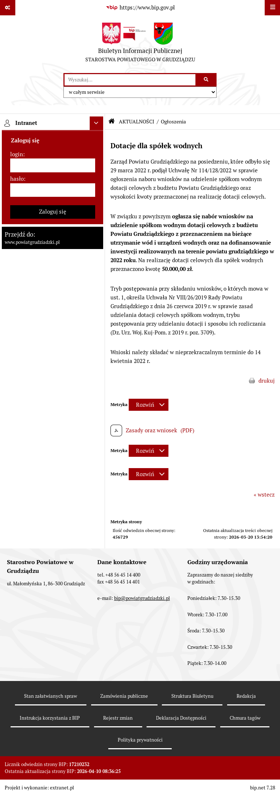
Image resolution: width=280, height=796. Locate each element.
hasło (17, 178)
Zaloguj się (52, 211)
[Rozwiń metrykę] (148, 405)
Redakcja (246, 696)
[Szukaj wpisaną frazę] (207, 80)
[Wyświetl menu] (272, 7)
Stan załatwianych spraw (50, 696)
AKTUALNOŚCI (136, 121)
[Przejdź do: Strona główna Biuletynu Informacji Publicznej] (111, 121)
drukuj (266, 380)
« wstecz (264, 494)
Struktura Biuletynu (192, 696)
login (16, 154)
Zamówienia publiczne (124, 696)
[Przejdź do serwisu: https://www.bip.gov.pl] (140, 7)
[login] (52, 165)
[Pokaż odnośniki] (7, 7)
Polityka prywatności (140, 740)
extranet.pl (62, 788)
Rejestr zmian (118, 718)
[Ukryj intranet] (97, 123)
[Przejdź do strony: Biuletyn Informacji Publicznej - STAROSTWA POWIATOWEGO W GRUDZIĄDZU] (140, 44)
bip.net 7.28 (262, 788)
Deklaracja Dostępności (181, 718)
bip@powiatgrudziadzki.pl (142, 598)
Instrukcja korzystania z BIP (50, 718)
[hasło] (52, 190)
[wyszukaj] (130, 80)
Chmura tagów (245, 718)
